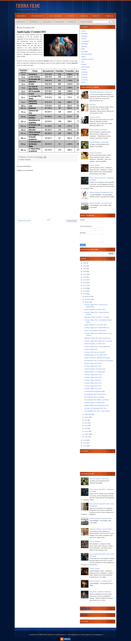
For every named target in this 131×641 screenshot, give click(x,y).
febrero (87, 434)
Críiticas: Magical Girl (90, 349)
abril (86, 428)
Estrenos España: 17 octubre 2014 (94, 343)
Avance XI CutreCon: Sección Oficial (100, 529)
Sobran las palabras (95, 153)
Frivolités (84, 64)
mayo (86, 425)
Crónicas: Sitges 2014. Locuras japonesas (97, 346)
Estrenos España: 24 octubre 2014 (94, 309)
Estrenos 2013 (47, 21)
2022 (84, 271)
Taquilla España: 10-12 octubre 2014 (95, 355)
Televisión (84, 46)
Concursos (84, 74)
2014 (84, 294)
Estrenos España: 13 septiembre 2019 (101, 192)
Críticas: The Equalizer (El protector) (95, 330)
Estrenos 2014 (34, 21)
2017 (84, 285)
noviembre (88, 299)
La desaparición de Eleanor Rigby (94, 391)
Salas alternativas (86, 54)
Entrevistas (84, 44)
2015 (84, 291)
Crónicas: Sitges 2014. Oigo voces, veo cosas (98, 341)
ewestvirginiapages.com (74, 634)
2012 (84, 443)
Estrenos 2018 (83, 16)
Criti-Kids (84, 69)
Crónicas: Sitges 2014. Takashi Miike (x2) (96, 327)
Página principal (21, 16)
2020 (84, 277)
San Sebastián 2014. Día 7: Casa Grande (96, 411)
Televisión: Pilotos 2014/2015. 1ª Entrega (96, 317)
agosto (87, 417)
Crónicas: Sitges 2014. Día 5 (93, 377)
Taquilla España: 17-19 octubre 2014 (95, 325)
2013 (84, 440)
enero (87, 437)
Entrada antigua (72, 221)
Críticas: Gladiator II (95, 541)
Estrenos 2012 (59, 21)
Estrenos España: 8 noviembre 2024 (100, 203)
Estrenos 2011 (72, 21)
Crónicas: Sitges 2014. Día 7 (93, 366)
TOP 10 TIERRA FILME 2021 (37, 16)
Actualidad (27, 159)
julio (86, 420)
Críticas (83, 31)
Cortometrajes (85, 67)
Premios (83, 38)
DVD (82, 62)
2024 (84, 266)
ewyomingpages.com (98, 634)
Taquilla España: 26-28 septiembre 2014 (96, 405)
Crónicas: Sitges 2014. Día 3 (93, 383)
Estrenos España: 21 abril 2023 (98, 142)
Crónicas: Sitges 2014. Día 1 (93, 388)
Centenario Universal (87, 59)
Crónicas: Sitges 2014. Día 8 (93, 363)
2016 (84, 288)
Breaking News (86, 608)
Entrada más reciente (24, 220)
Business (84, 615)
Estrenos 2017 (96, 16)
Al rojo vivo (84, 80)
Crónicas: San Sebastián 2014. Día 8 (95, 408)
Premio (83, 82)
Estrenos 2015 (21, 21)
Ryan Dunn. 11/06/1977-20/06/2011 (100, 592)
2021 (84, 274)
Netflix (83, 49)
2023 (84, 268)
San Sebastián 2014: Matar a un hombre (96, 400)
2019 (84, 280)
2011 (84, 446)
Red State (92, 104)
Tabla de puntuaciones (55, 16)
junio (86, 423)
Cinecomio (84, 77)
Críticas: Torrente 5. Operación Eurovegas (97, 358)
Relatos (83, 56)
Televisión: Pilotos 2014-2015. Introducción (97, 338)
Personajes (84, 51)
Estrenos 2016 (109, 16)
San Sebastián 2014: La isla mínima (95, 394)
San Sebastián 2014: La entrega (94, 397)
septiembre (88, 414)
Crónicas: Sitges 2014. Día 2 (93, 386)
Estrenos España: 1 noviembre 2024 (100, 581)
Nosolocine (84, 72)
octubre (87, 302)
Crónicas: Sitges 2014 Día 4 (92, 380)
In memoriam (85, 41)
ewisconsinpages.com (86, 634)
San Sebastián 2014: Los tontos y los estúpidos (98, 360)
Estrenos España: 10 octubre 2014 (94, 369)
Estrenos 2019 (71, 16)
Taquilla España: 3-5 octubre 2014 (94, 372)
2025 (84, 263)
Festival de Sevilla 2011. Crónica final (100, 92)
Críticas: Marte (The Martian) (98, 129)
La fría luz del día (94, 117)
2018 (84, 282)
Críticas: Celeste (94, 165)
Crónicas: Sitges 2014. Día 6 (93, 374)
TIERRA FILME (28, 5)
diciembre (88, 296)
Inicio (48, 220)
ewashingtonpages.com (60, 634)
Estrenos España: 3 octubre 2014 (94, 402)
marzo (87, 431)
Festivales (84, 36)
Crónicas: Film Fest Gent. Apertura (94, 352)
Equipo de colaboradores (88, 21)
